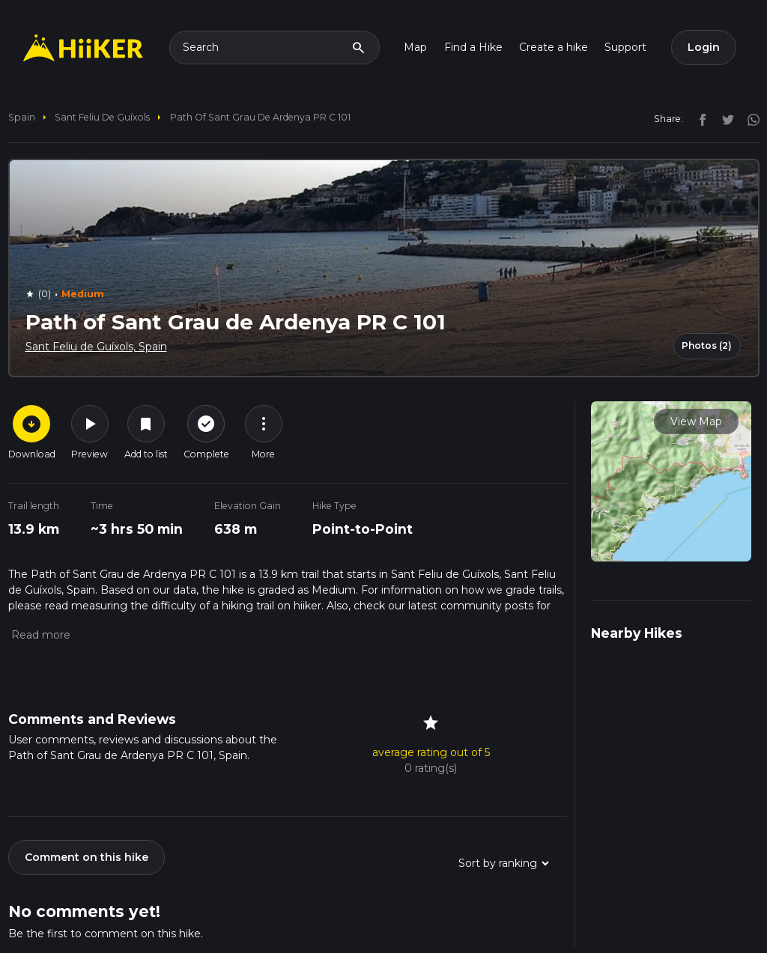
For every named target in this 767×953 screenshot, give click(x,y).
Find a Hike (473, 47)
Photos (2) (707, 345)
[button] (39, 635)
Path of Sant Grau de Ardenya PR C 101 (260, 117)
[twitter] (724, 118)
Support (625, 47)
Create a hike (553, 47)
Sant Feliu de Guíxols (102, 117)
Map (415, 47)
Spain (21, 117)
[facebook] (699, 118)
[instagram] (748, 118)
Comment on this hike (86, 857)
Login (704, 47)
